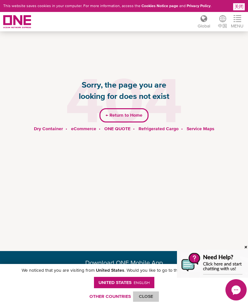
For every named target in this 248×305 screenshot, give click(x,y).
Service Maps (200, 128)
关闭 (238, 6)
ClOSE (146, 296)
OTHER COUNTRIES (110, 296)
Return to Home (124, 115)
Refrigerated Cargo (159, 128)
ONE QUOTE (117, 128)
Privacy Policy (199, 6)
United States (124, 282)
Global (204, 25)
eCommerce (83, 128)
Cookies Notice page (159, 6)
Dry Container (48, 128)
